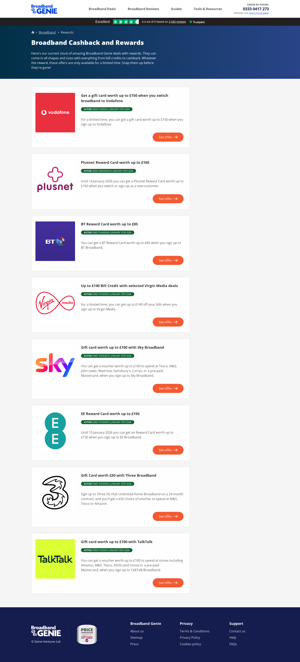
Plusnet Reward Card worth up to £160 (115, 162)
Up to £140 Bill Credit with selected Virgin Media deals (129, 285)
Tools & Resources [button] (208, 9)
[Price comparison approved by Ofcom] (87, 634)
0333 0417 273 (256, 8)
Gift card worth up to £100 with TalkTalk (116, 541)
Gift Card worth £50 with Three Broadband (118, 475)
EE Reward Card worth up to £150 (110, 413)
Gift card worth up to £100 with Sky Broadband (122, 347)
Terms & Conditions (195, 631)
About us (137, 631)
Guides (176, 9)
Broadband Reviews (143, 9)
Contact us (237, 631)
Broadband (47, 32)
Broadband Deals (102, 9)
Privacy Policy (190, 637)
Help (232, 637)
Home (32, 32)
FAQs (233, 644)
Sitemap (136, 637)
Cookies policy (190, 644)
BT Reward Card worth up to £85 (109, 224)
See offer (165, 137)
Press (134, 644)
